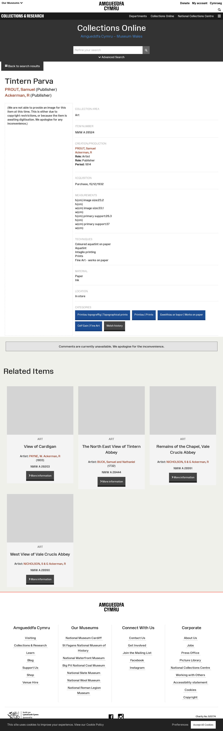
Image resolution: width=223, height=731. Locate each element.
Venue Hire (30, 682)
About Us (190, 638)
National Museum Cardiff (84, 638)
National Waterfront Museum (83, 658)
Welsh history (114, 325)
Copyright (190, 697)
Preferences (180, 724)
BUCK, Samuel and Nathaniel (116, 461)
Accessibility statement (190, 682)
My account (199, 3)
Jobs (190, 645)
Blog (30, 660)
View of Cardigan (40, 446)
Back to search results (22, 66)
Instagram (137, 667)
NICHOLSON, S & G (178, 461)
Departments (138, 16)
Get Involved (137, 645)
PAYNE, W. (36, 456)
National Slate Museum (83, 673)
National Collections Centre (196, 16)
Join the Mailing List (137, 653)
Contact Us (137, 638)
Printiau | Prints (143, 314)
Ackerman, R (17, 95)
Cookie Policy (95, 724)
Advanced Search (111, 57)
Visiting (30, 638)
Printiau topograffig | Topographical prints (103, 314)
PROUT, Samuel (20, 89)
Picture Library (190, 660)
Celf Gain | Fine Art (89, 325)
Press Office (190, 653)
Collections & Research (22, 16)
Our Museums (12, 3)
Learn (30, 653)
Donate (185, 3)
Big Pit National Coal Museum (83, 665)
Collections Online (162, 16)
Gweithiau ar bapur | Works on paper (181, 314)
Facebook (137, 660)
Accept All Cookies (203, 724)
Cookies (190, 690)
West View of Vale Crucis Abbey (40, 554)
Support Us (30, 667)
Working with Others (190, 675)
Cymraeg (216, 3)
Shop (30, 675)
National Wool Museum (83, 680)
